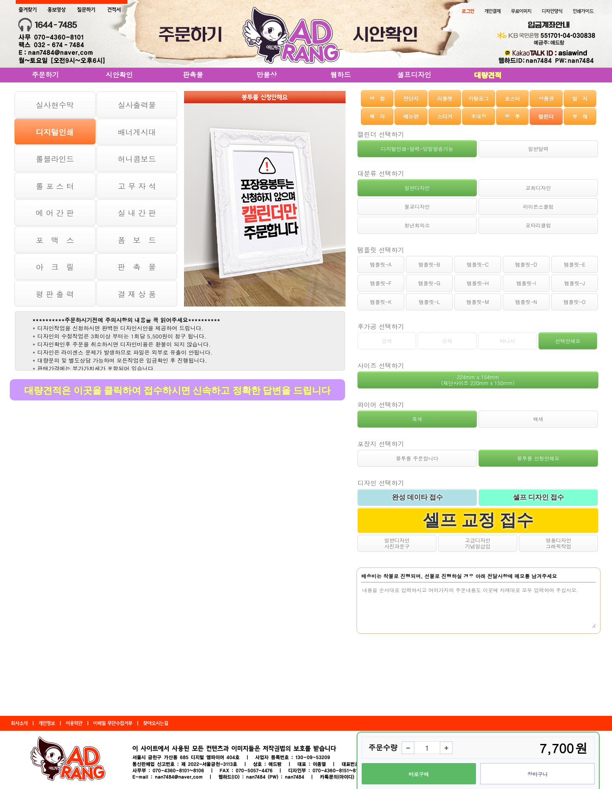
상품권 (546, 98)
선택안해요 (568, 340)
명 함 (377, 98)
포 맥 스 (55, 240)
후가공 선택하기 (380, 326)
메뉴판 (411, 116)
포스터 (512, 98)
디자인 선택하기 (380, 482)
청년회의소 (417, 225)
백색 (538, 419)
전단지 (411, 98)
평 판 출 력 (55, 294)
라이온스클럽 (538, 206)
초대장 (478, 116)
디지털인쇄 (55, 132)
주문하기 (45, 74)
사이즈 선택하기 (380, 365)
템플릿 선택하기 (380, 249)
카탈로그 (478, 98)
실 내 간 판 (137, 212)
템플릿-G (429, 283)
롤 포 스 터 (55, 186)
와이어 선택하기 (380, 404)
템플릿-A (380, 264)
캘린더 (546, 116)
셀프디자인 (414, 74)
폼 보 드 (137, 240)
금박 (387, 340)
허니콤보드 (137, 158)
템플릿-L (429, 301)
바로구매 (418, 774)
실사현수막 (55, 104)
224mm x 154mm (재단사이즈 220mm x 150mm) (478, 379)
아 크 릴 (55, 266)
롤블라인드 (55, 158)
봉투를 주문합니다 (417, 458)
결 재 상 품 (137, 294)
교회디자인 (538, 187)
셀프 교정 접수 (478, 520)
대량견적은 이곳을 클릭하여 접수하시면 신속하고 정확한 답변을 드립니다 (177, 390)
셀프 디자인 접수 (538, 497)
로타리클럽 (538, 225)
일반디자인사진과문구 (397, 543)
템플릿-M (478, 301)
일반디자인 (417, 187)
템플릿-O (575, 301)
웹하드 (340, 74)
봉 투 (512, 116)
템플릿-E (575, 264)
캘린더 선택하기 (380, 134)
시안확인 (119, 74)
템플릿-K (381, 301)
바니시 (507, 340)
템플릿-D (526, 264)
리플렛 (445, 98)
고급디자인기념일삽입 (477, 543)
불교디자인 (417, 206)
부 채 (579, 116)
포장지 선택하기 (380, 443)
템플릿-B (429, 264)
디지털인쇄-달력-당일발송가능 (417, 148)
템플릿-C (478, 264)
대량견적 (488, 75)
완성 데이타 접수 (417, 497)
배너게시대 (137, 132)
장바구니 (537, 774)
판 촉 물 (137, 266)
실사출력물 (137, 104)
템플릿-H (478, 283)
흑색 (417, 419)
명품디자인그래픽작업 (558, 543)
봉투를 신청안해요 (538, 458)
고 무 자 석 (137, 186)
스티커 (445, 116)
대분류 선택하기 (380, 173)
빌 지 (579, 98)
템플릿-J (574, 283)
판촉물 (193, 74)
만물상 (267, 74)
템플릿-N (526, 301)
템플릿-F (380, 283)
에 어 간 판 (55, 212)
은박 (447, 340)
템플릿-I (526, 283)
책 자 (377, 116)
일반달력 (538, 148)
